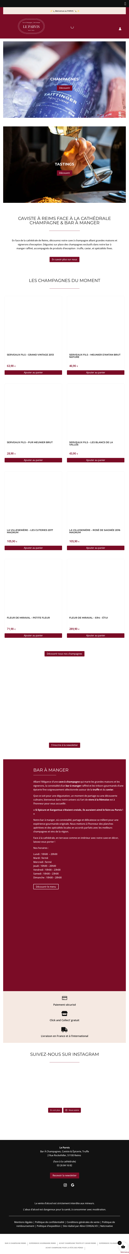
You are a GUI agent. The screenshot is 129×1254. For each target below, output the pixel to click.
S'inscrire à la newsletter (64, 745)
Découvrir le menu (46, 886)
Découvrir (64, 87)
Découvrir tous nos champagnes (64, 653)
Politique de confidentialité (49, 1222)
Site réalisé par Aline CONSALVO (80, 1226)
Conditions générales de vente (83, 1222)
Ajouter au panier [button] (33, 372)
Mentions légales (23, 1222)
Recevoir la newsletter (65, 1175)
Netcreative (125, 1252)
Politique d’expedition (48, 1226)
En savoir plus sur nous (64, 259)
